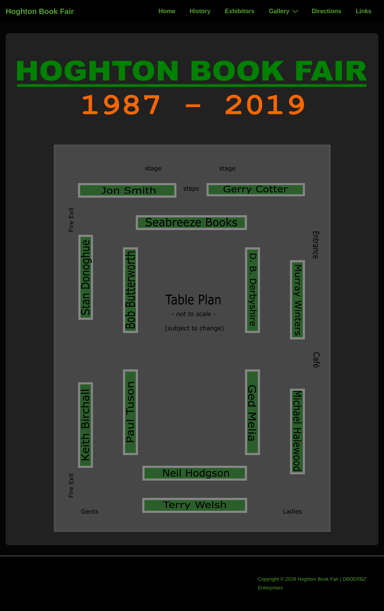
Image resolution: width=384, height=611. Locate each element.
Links (364, 11)
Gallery (284, 11)
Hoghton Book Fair (40, 11)
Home (167, 11)
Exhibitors (239, 11)
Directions (326, 11)
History (200, 11)
